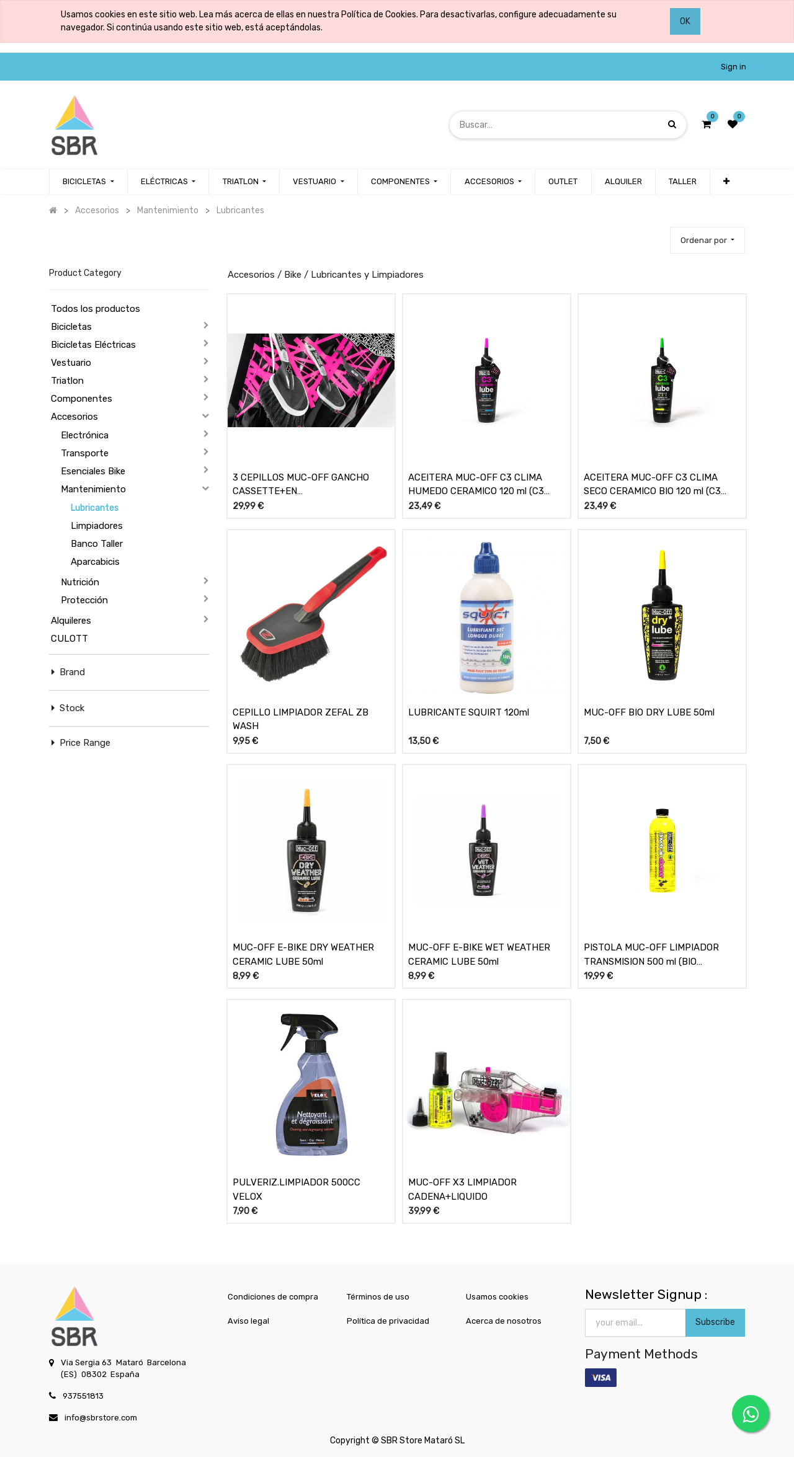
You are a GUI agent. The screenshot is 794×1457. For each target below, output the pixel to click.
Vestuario (71, 362)
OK (685, 21)
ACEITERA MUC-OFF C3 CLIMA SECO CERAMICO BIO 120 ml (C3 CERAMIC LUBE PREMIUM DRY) (652, 485)
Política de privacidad (388, 1321)
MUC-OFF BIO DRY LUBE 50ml (649, 712)
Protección (84, 600)
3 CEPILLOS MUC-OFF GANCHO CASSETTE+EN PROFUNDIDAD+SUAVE (301, 485)
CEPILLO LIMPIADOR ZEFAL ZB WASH (300, 719)
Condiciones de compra (273, 1296)
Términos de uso (378, 1296)
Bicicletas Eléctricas (93, 344)
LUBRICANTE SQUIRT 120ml (468, 712)
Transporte (85, 453)
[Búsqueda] (672, 124)
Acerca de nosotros (504, 1321)
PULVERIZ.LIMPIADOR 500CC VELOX (296, 1189)
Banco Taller (97, 543)
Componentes (81, 398)
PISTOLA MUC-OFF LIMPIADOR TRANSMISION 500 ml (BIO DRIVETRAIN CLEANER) (651, 955)
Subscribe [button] (715, 1322)
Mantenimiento (93, 489)
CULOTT (69, 638)
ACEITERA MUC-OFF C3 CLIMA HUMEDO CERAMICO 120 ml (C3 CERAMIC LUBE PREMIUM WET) (476, 485)
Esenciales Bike (93, 471)
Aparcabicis (95, 561)
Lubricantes (94, 508)
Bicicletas (71, 326)
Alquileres (71, 620)
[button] (707, 240)
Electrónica (85, 435)
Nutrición (80, 582)
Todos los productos (95, 308)
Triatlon (67, 380)
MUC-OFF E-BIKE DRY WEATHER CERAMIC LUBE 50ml (303, 954)
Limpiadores (97, 525)
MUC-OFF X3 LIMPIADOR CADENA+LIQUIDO (462, 1189)
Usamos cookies (497, 1296)
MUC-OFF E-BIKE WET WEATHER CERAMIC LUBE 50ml (479, 954)
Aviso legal (248, 1321)
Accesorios (74, 416)
